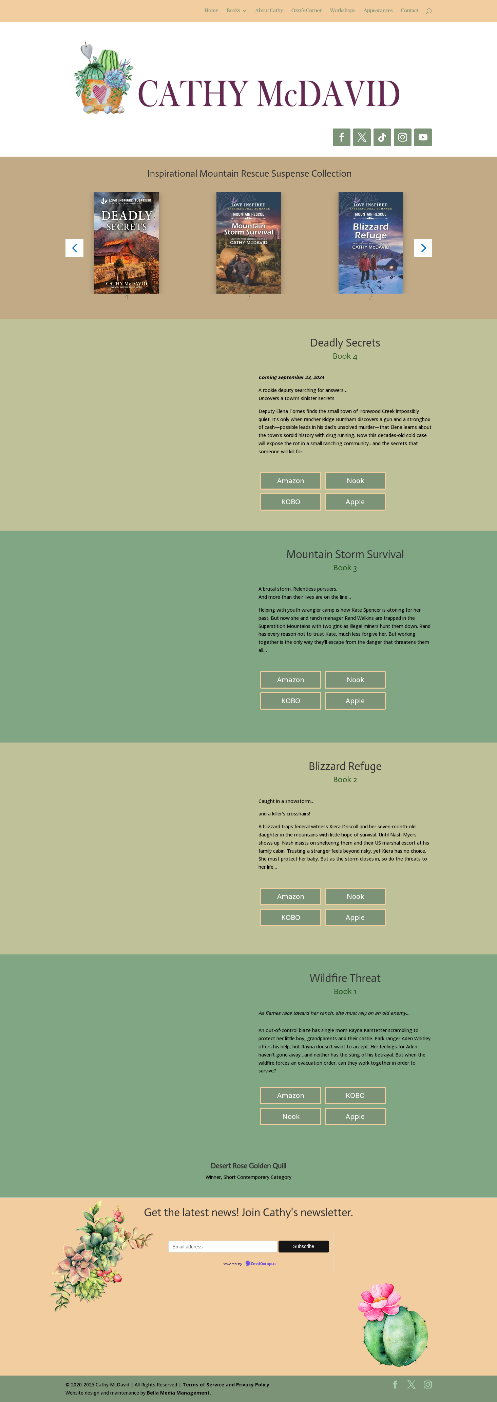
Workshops (342, 11)
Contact (409, 11)
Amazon (290, 480)
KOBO (290, 501)
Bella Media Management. (179, 1392)
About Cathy (269, 11)
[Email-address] (222, 1246)
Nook (355, 480)
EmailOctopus (263, 1264)
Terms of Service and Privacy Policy (226, 1384)
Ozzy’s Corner (306, 11)
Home (211, 11)
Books (233, 11)
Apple (355, 501)
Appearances (378, 11)
